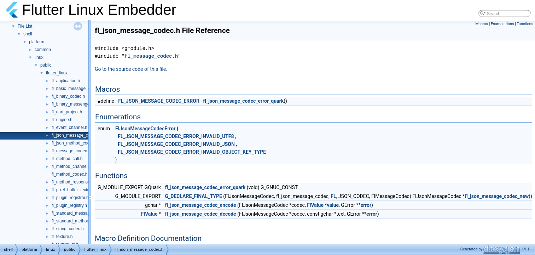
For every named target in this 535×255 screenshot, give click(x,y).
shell (27, 34)
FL (333, 196)
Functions (525, 24)
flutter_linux (57, 72)
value (333, 205)
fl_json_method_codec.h (75, 143)
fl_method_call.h (67, 158)
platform (36, 41)
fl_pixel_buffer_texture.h (74, 189)
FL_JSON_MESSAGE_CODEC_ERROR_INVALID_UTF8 (176, 136)
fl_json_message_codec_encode (200, 205)
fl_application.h (66, 80)
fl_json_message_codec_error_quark (243, 101)
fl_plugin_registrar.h (70, 197)
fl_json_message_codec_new (497, 196)
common (43, 49)
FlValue (315, 205)
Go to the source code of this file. (131, 69)
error (365, 205)
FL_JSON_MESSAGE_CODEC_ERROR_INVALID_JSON (176, 144)
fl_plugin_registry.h (69, 205)
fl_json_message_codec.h (76, 135)
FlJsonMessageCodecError (145, 128)
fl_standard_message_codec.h (80, 213)
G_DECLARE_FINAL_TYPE (193, 196)
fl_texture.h (62, 236)
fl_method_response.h (73, 182)
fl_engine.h (62, 119)
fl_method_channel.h (71, 166)
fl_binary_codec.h (68, 96)
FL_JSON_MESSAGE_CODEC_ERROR (158, 101)
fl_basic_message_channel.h (79, 88)
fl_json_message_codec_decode (200, 214)
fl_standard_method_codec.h (79, 221)
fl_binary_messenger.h (73, 104)
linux (39, 57)
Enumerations (502, 24)
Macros (481, 24)
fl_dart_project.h (67, 111)
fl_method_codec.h (69, 174)
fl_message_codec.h (71, 150)
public (45, 65)
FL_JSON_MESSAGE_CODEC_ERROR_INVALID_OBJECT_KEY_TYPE (192, 152)
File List (25, 26)
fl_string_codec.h (68, 228)
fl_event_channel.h (69, 127)
